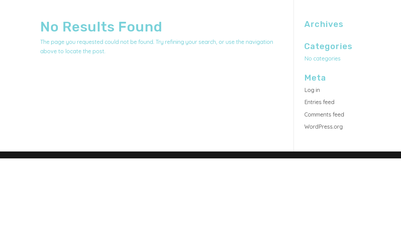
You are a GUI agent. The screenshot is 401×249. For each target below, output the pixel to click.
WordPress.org (323, 126)
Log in (312, 89)
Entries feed (319, 102)
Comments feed (324, 114)
